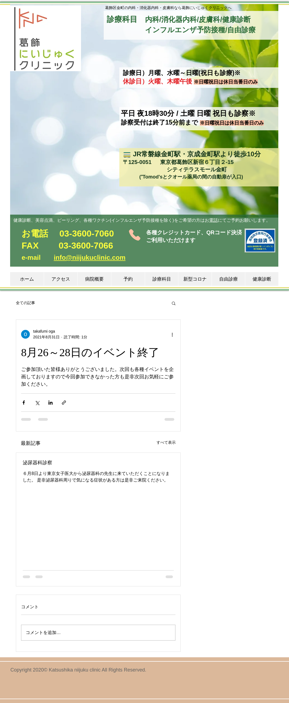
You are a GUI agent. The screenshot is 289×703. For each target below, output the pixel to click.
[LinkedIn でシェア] (50, 402)
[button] (45, 38)
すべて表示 (166, 442)
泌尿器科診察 (37, 462)
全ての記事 (25, 303)
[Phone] (134, 235)
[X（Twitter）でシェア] (37, 402)
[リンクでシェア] (64, 402)
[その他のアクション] (172, 334)
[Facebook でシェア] (23, 402)
